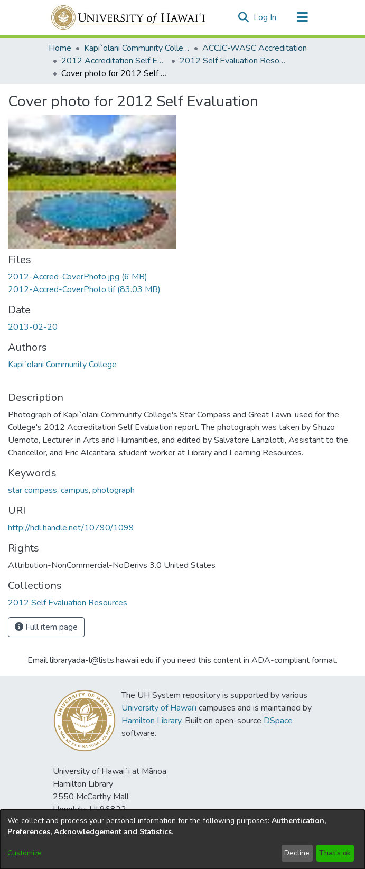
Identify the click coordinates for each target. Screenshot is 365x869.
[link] (77, 277)
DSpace (278, 720)
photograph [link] (113, 490)
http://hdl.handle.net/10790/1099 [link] (71, 528)
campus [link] (75, 490)
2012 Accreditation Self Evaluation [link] (114, 61)
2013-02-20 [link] (33, 327)
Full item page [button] (46, 627)
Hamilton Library (151, 720)
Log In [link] (265, 17)
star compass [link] (32, 490)
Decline (297, 853)
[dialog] (182, 839)
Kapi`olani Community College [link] (137, 48)
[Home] (128, 17)
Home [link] (60, 48)
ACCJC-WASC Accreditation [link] (254, 48)
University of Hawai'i (158, 708)
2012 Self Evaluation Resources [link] (232, 61)
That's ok (335, 853)
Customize (24, 853)
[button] (243, 17)
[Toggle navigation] (302, 17)
